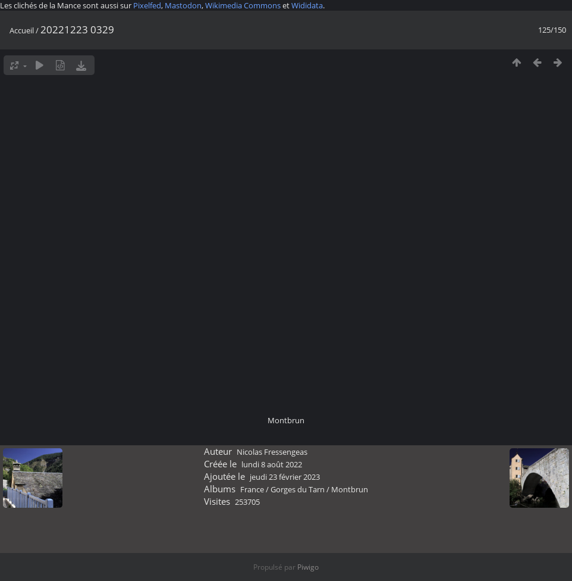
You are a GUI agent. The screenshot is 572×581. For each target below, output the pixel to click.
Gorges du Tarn (298, 489)
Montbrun (349, 489)
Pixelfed (147, 5)
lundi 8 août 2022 (271, 464)
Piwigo (308, 567)
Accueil (22, 30)
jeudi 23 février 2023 (285, 476)
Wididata (307, 5)
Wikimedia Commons (243, 5)
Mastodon (183, 5)
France (252, 489)
